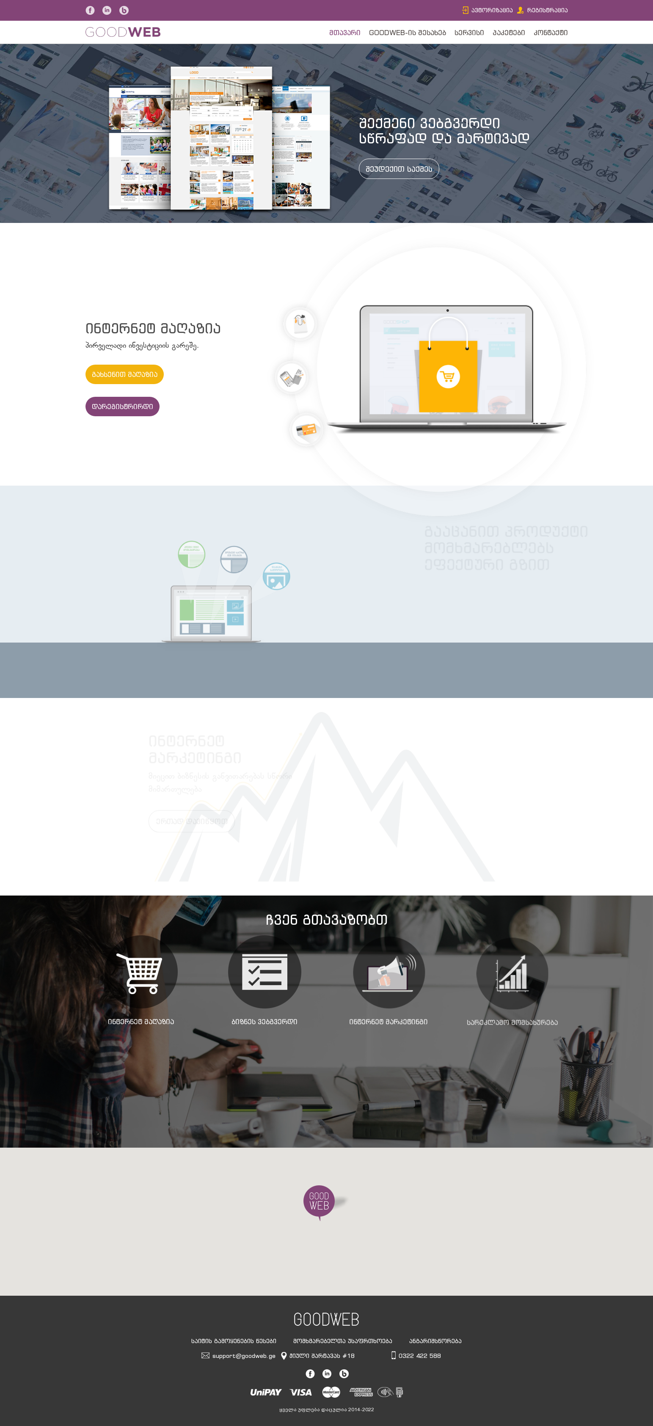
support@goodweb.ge (244, 1355)
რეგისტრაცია (547, 10)
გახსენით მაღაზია (124, 374)
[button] (326, 1203)
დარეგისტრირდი (122, 406)
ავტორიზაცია (492, 10)
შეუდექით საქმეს (403, 169)
